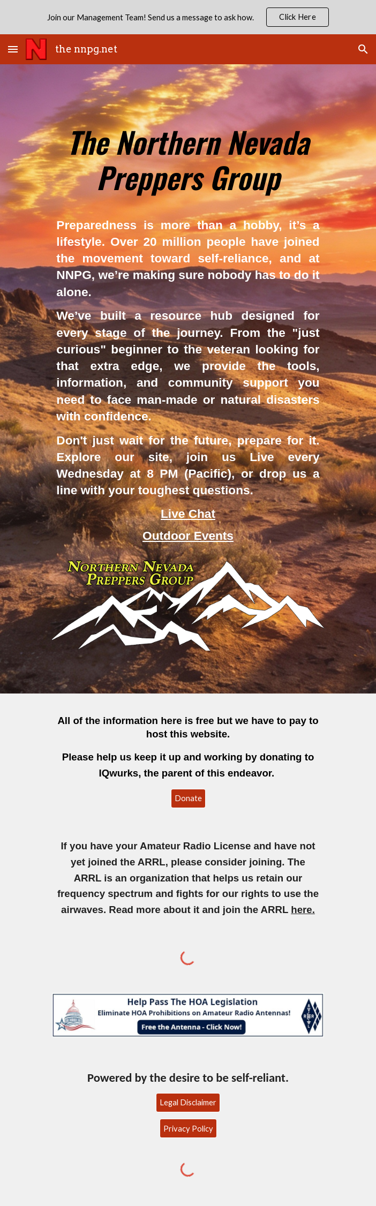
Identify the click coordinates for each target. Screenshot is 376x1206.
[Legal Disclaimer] (188, 1102)
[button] (13, 49)
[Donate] (188, 798)
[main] (188, 154)
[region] (188, 17)
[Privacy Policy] (188, 1128)
